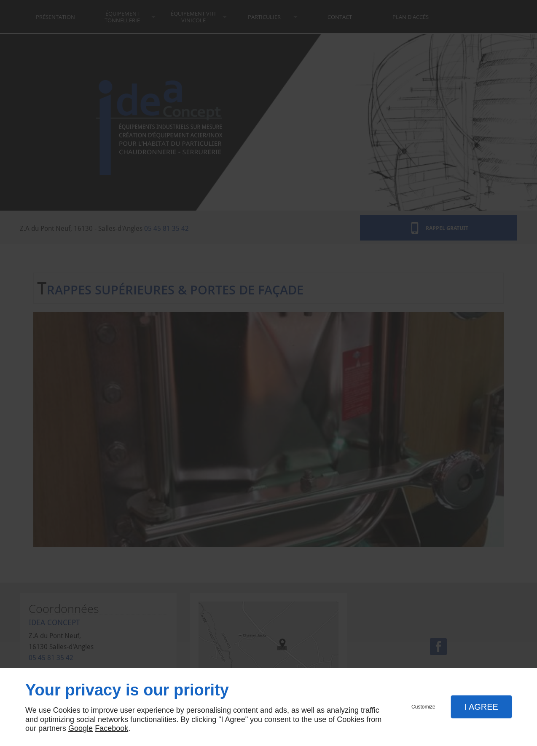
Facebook (111, 728)
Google (80, 728)
